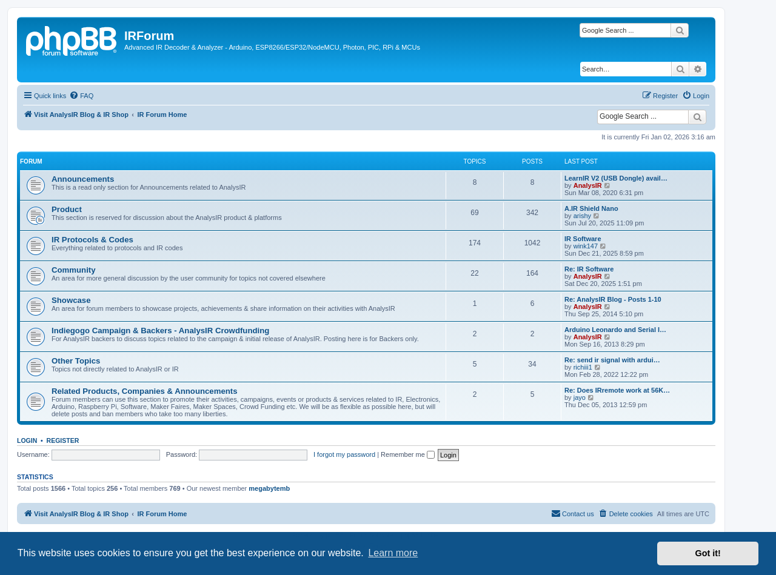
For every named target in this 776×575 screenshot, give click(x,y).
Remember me (408, 454)
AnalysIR (588, 185)
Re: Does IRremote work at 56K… (617, 390)
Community (74, 269)
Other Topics (76, 360)
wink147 (586, 246)
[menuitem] (81, 95)
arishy (582, 215)
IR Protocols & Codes (92, 239)
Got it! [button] (708, 553)
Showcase (71, 300)
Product (67, 209)
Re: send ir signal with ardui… (612, 360)
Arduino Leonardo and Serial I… (615, 329)
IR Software (582, 238)
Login (27, 440)
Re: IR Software (589, 269)
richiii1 (583, 367)
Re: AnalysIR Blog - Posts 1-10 (612, 299)
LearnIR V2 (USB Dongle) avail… (615, 178)
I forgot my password (344, 454)
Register (63, 440)
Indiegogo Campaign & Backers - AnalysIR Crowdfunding (160, 330)
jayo (580, 397)
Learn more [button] (393, 553)
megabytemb (269, 488)
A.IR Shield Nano (591, 208)
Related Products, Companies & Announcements (145, 391)
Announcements (83, 179)
